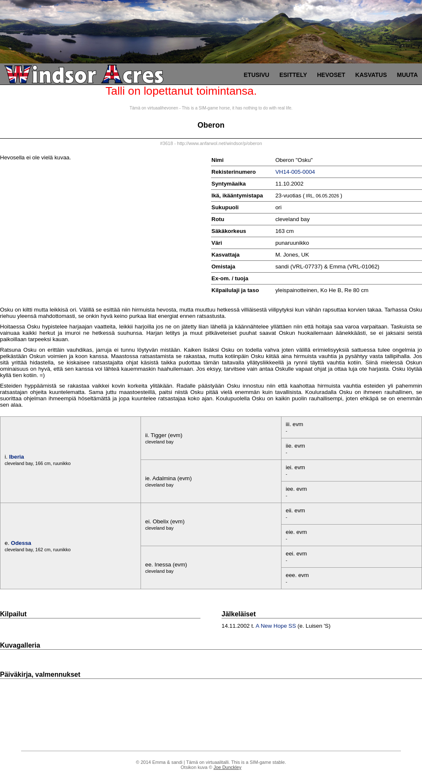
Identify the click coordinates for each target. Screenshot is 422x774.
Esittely (293, 74)
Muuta (407, 74)
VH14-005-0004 (295, 172)
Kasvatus (371, 74)
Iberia (16, 457)
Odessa (21, 543)
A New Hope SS (276, 626)
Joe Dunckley (227, 767)
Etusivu (257, 74)
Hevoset (331, 74)
